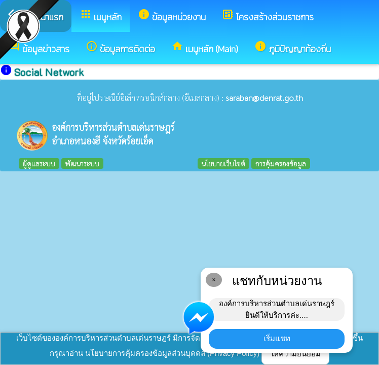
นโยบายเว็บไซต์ (223, 163)
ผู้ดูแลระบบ (39, 163)
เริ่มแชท (276, 338)
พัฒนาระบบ (82, 163)
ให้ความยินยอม (295, 353)
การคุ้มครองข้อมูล (280, 163)
